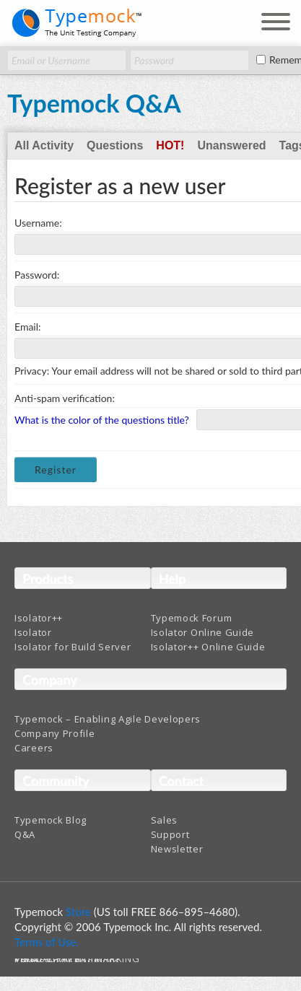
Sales (164, 819)
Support (170, 834)
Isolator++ (38, 617)
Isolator (33, 632)
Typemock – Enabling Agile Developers (107, 718)
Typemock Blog (50, 819)
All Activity (44, 145)
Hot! (170, 145)
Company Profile (54, 733)
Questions (115, 145)
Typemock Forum (191, 617)
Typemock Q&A (94, 103)
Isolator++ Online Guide (208, 646)
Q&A (24, 834)
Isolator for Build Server (72, 646)
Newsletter (177, 848)
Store (78, 911)
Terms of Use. (46, 941)
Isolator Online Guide (203, 632)
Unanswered (231, 145)
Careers (33, 747)
